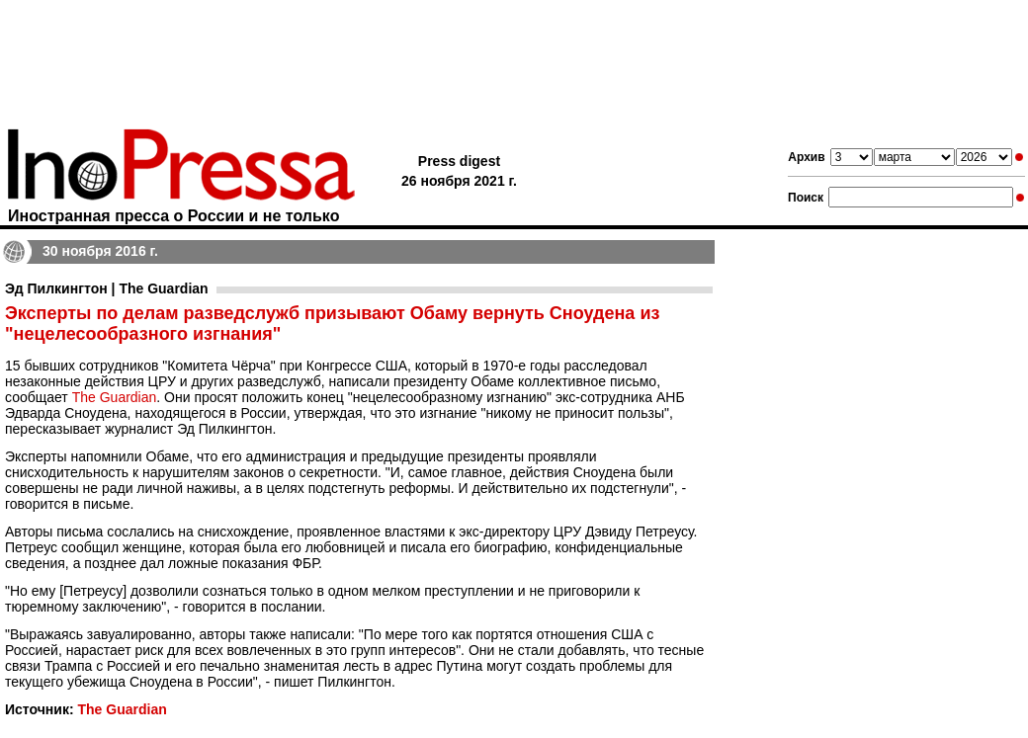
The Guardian (114, 397)
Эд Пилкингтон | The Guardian (107, 288)
